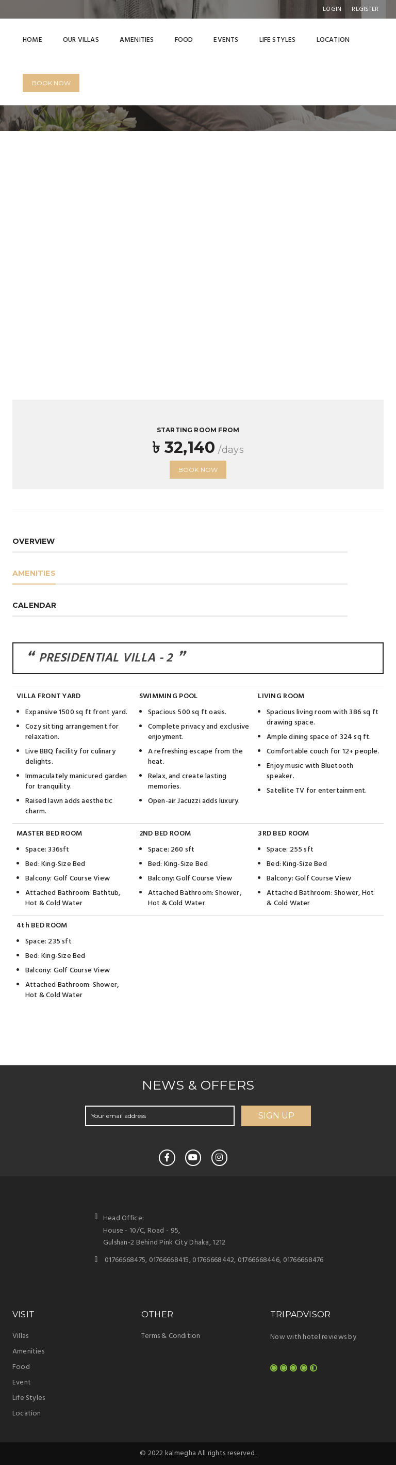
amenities (34, 573)
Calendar (34, 605)
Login (332, 9)
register (365, 9)
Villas (20, 1336)
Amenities (137, 40)
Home (32, 40)
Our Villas (81, 40)
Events (225, 40)
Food (184, 40)
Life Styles (277, 40)
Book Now (51, 83)
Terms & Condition (170, 1336)
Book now (198, 470)
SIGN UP (276, 1116)
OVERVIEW (33, 541)
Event (21, 1383)
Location (333, 40)
